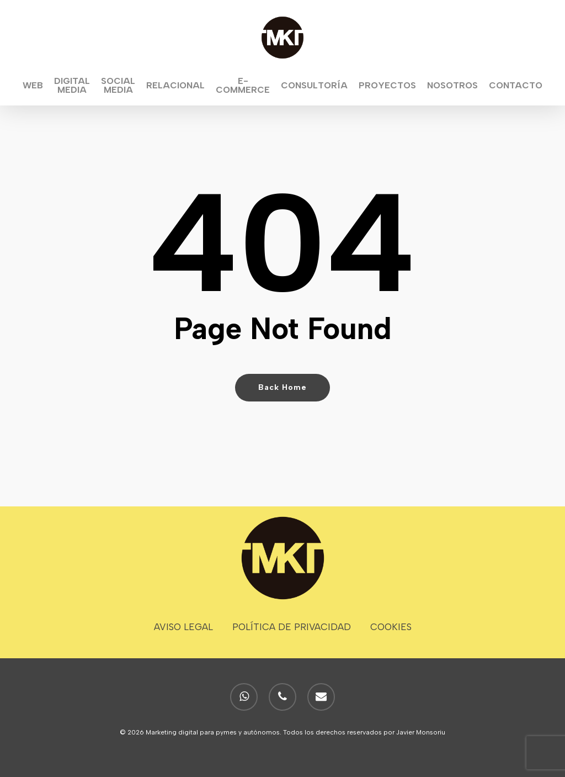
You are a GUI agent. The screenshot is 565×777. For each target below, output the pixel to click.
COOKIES (391, 626)
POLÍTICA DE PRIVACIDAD (291, 626)
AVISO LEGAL (183, 626)
